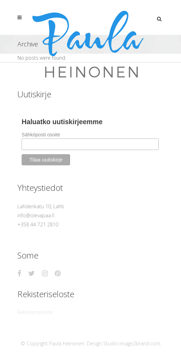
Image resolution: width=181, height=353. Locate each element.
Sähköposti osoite (41, 134)
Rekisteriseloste (35, 312)
